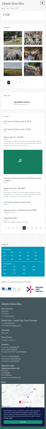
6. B (5, 270)
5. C (36, 259)
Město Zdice (4, 333)
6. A (5, 266)
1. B (4, 255)
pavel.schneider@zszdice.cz (13, 325)
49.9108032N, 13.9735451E (9, 316)
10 (28, 228)
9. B (34, 270)
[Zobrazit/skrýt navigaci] (42, 3)
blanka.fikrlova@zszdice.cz (21, 104)
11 (32, 228)
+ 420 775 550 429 (13, 356)
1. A (4, 252)
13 (40, 228)
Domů (3, 8)
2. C (12, 259)
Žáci (8, 8)
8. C (24, 273)
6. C (5, 273)
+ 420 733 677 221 (15, 359)
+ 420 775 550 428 (11, 349)
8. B (17, 8)
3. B (20, 255)
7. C (14, 273)
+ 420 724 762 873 (9, 323)
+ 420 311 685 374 (14, 361)
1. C (4, 259)
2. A (12, 252)
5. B (36, 255)
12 (36, 228)
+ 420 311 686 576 (13, 347)
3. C (20, 259)
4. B (28, 255)
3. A (20, 252)
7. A (14, 266)
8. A (24, 266)
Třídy (12, 8)
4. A (28, 252)
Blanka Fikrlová (22, 102)
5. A (36, 252)
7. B (14, 270)
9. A (34, 266)
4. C (28, 259)
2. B (12, 255)
